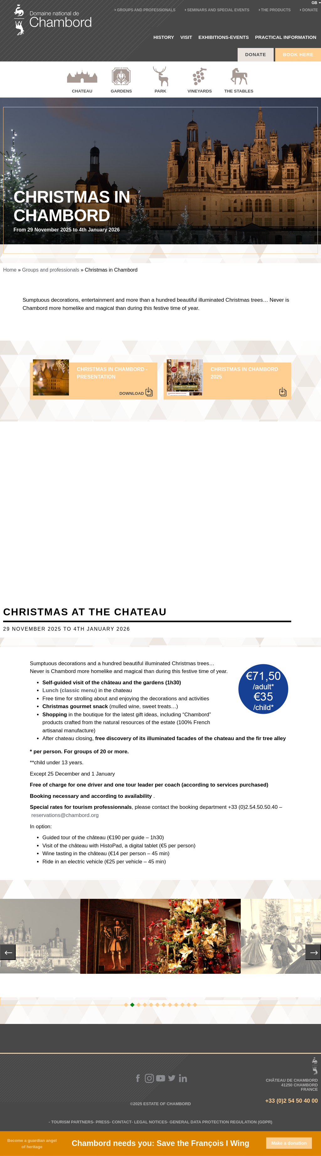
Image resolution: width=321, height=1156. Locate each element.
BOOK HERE (298, 54)
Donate (310, 10)
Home (10, 270)
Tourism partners (72, 1122)
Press (102, 1122)
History (164, 37)
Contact (122, 1122)
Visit (186, 37)
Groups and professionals (146, 10)
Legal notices (150, 1122)
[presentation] (8, 952)
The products (276, 10)
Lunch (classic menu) (69, 690)
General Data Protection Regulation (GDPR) (221, 1122)
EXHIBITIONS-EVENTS (223, 37)
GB (316, 3)
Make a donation (289, 1143)
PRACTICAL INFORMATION (285, 37)
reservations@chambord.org (65, 815)
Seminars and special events (218, 10)
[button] (126, 1005)
